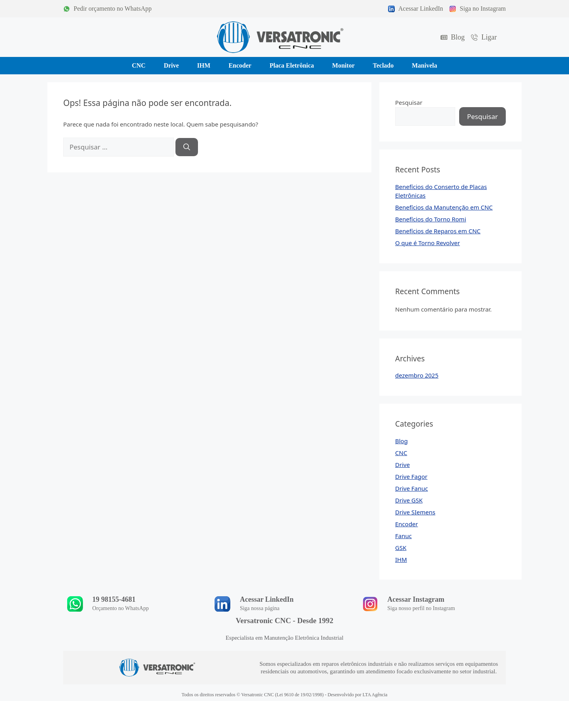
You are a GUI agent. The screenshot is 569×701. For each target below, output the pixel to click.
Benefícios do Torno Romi (430, 219)
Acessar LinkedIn (267, 599)
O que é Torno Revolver (427, 243)
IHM (401, 559)
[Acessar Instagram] (370, 604)
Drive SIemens (415, 512)
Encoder (406, 524)
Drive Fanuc (411, 488)
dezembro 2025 (417, 375)
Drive (402, 465)
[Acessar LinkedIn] (222, 604)
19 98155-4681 (114, 599)
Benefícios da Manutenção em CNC (444, 207)
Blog (401, 441)
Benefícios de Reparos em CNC (437, 231)
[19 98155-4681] (75, 604)
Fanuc (403, 536)
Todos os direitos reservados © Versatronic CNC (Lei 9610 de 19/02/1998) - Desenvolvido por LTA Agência (285, 694)
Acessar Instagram (416, 599)
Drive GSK (408, 500)
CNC (401, 453)
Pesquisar (408, 102)
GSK (400, 548)
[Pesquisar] (186, 147)
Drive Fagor (411, 476)
